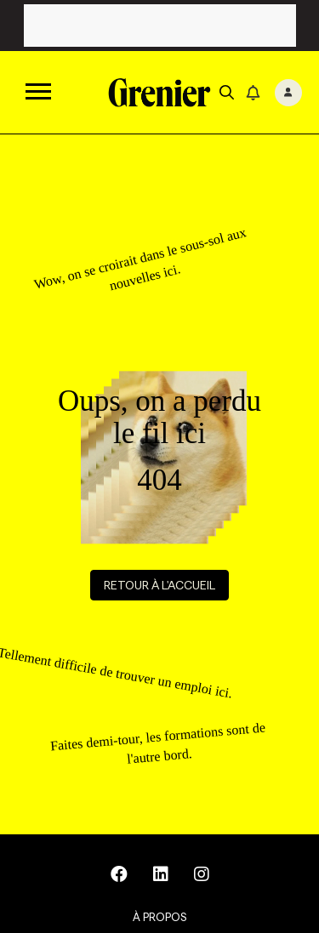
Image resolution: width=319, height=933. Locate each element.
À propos (159, 917)
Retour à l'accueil (159, 585)
